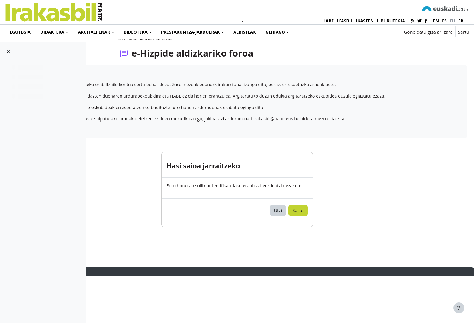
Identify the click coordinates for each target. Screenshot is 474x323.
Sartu (463, 32)
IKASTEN (365, 21)
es (444, 21)
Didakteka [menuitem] (52, 32)
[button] (376, 32)
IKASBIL (345, 21)
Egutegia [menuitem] (20, 32)
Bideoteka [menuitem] (136, 32)
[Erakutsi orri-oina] (458, 307)
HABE (328, 21)
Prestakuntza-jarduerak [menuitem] (190, 32)
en (436, 21)
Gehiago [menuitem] (275, 32)
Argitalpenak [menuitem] (94, 32)
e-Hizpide (113, 98)
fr (460, 21)
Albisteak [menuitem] (244, 32)
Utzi (316, 257)
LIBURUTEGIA (391, 21)
